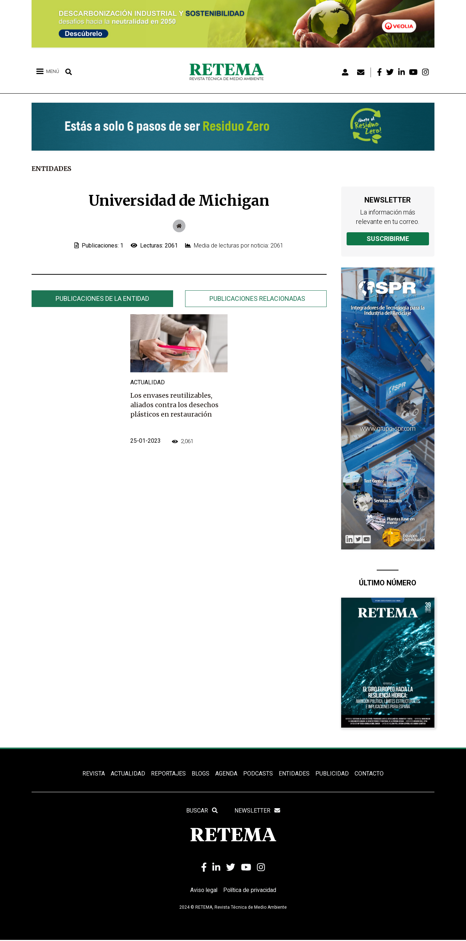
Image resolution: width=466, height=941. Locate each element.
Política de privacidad (250, 890)
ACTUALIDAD (128, 773)
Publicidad (332, 773)
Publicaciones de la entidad (102, 298)
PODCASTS (258, 773)
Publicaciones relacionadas (257, 298)
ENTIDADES (294, 773)
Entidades (52, 168)
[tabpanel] (179, 388)
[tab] (102, 298)
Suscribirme (388, 238)
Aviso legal (203, 890)
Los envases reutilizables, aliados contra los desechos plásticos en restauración (174, 404)
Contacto (369, 773)
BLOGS (200, 773)
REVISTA (93, 773)
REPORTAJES (168, 773)
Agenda (226, 773)
